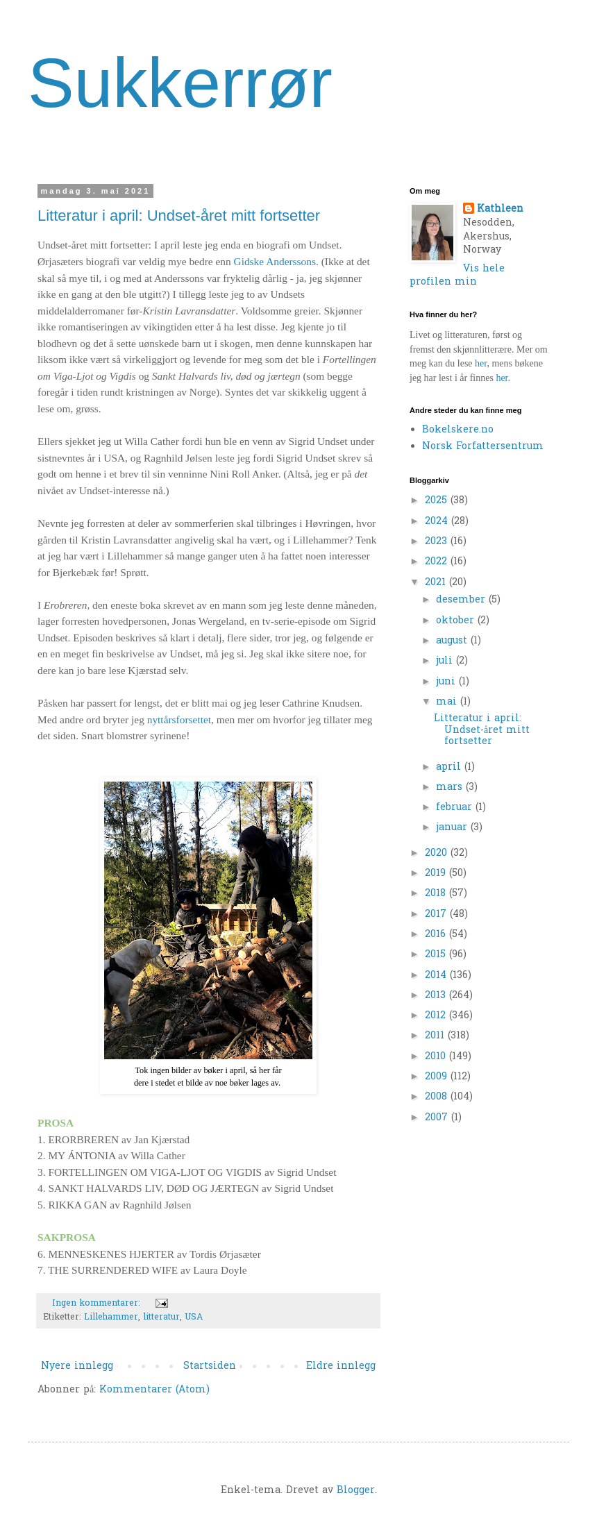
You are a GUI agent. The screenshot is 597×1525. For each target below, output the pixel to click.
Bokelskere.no (458, 430)
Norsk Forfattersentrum (483, 446)
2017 (437, 914)
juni (447, 682)
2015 (437, 954)
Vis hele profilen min (457, 276)
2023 (438, 541)
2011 (436, 1036)
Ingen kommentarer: (97, 1303)
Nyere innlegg (77, 1366)
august (453, 641)
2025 (438, 501)
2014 (437, 975)
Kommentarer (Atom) (154, 1390)
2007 (438, 1118)
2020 (438, 853)
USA (194, 1317)
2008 (438, 1097)
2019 (437, 873)
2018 (437, 893)
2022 (438, 562)
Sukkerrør (180, 82)
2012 (437, 1016)
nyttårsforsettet (179, 719)
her (481, 363)
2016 (437, 934)
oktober (457, 621)
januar (453, 827)
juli (446, 661)
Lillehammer (111, 1317)
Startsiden (209, 1366)
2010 (437, 1057)
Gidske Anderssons (275, 261)
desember (462, 600)
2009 (438, 1077)
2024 (438, 521)
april (450, 767)
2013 (437, 995)
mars (451, 787)
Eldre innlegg (341, 1366)
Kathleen (500, 210)
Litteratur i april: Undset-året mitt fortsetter (178, 215)
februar (456, 807)
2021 (437, 582)
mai (448, 702)
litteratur (161, 1317)
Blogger (356, 1490)
